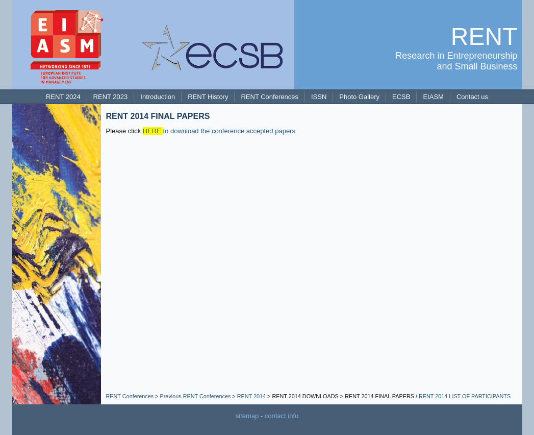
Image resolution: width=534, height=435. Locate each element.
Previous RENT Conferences (195, 396)
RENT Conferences (130, 396)
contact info (282, 416)
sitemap (247, 416)
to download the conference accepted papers (219, 131)
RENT (484, 36)
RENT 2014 (251, 396)
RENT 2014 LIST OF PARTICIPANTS (465, 396)
